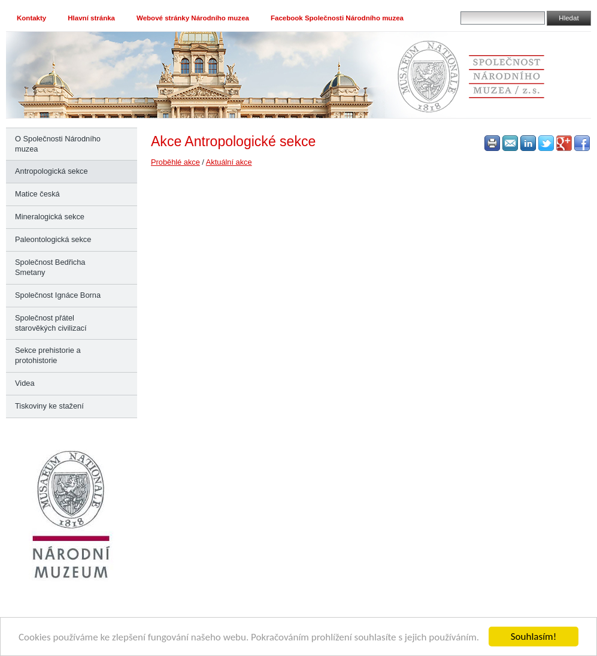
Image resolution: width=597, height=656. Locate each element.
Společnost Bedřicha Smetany (50, 267)
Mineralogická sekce (49, 216)
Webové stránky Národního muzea (193, 18)
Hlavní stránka (91, 18)
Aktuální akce (229, 162)
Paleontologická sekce (53, 239)
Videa (25, 383)
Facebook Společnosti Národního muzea (337, 18)
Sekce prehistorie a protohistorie (48, 355)
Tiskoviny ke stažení (49, 405)
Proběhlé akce (175, 162)
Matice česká (37, 193)
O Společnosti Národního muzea (58, 143)
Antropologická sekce (51, 171)
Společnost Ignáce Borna (58, 295)
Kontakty (31, 18)
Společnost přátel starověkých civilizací (50, 322)
